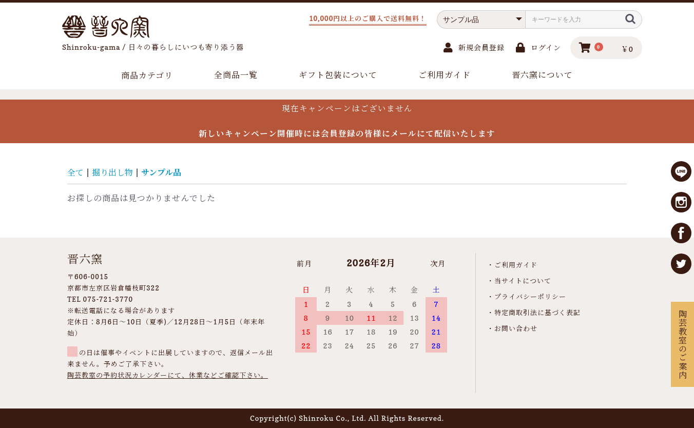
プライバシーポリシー (530, 297)
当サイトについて (522, 281)
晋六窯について (542, 75)
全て (75, 172)
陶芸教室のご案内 (682, 344)
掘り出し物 (112, 172)
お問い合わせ (515, 328)
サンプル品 (161, 172)
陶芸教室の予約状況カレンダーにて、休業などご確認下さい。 (167, 375)
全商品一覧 (236, 75)
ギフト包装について (338, 75)
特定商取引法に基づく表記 (537, 312)
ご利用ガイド (444, 75)
